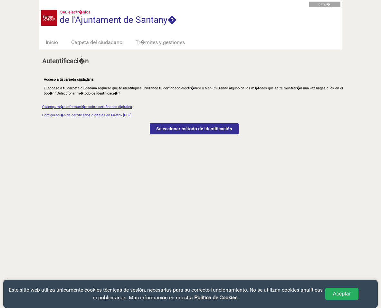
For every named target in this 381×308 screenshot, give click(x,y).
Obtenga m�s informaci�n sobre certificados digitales (87, 107)
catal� (324, 4)
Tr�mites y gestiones (160, 42)
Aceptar (342, 293)
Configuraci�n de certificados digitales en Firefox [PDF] (86, 115)
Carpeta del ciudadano (96, 42)
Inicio (52, 42)
